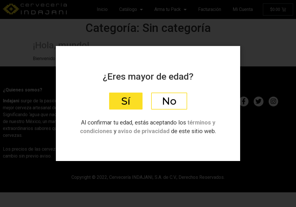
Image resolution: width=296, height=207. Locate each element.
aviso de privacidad (144, 131)
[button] (126, 101)
